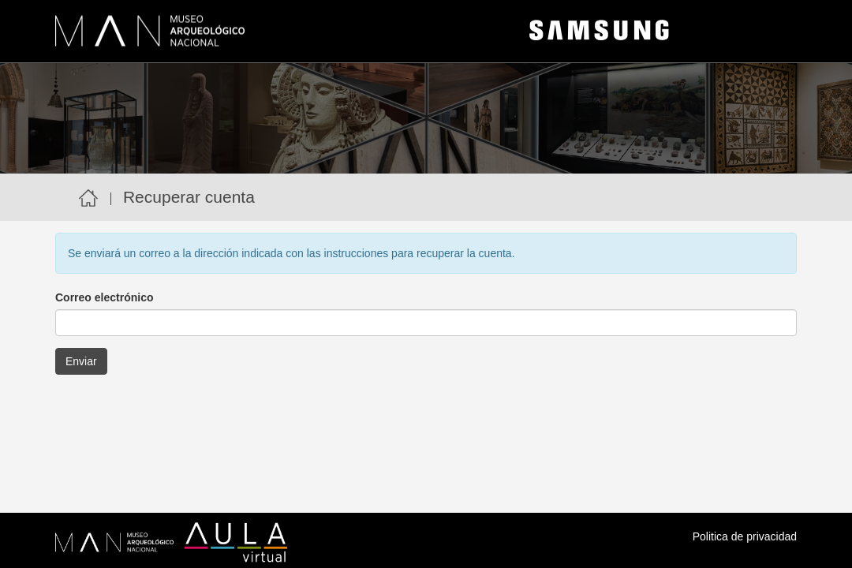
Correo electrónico (104, 297)
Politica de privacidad (745, 536)
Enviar (81, 361)
